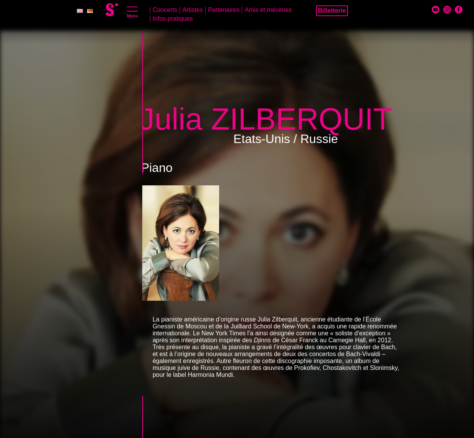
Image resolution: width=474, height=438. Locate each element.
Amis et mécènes (268, 10)
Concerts (165, 10)
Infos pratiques (173, 18)
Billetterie (332, 10)
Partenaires (223, 10)
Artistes (192, 10)
